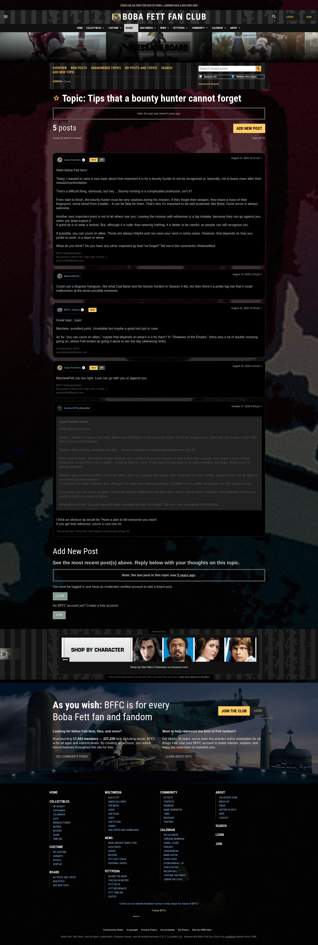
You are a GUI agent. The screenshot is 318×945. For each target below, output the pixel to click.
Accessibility (167, 929)
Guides (112, 851)
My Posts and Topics (141, 68)
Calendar (219, 27)
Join (309, 16)
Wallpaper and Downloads (123, 830)
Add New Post (249, 128)
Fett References (117, 888)
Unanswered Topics (106, 68)
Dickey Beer (170, 859)
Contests (169, 801)
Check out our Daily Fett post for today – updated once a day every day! (159, 5)
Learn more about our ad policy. (194, 677)
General (58, 81)
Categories (59, 810)
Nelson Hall (170, 871)
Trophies (168, 821)
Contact (224, 817)
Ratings (57, 826)
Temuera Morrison (174, 838)
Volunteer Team (228, 797)
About (235, 27)
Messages (169, 817)
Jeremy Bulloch (173, 879)
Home (80, 28)
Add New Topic (63, 72)
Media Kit (224, 801)
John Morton (171, 851)
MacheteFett (68, 276)
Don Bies (168, 847)
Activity (168, 797)
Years (56, 834)
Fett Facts (114, 884)
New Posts (79, 68)
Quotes (112, 896)
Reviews (57, 830)
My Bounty (59, 806)
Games (111, 826)
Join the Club (234, 710)
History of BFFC (227, 809)
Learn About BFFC (178, 757)
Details (57, 860)
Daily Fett (113, 797)
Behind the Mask (117, 876)
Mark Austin (170, 855)
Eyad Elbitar (171, 867)
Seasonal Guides (117, 863)
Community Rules (113, 929)
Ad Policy (183, 929)
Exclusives (114, 847)
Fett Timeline (115, 892)
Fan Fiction (114, 821)
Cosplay (57, 864)
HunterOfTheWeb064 (73, 408)
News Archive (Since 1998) (122, 843)
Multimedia (148, 27)
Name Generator (173, 809)
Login (289, 16)
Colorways (59, 814)
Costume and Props (175, 875)
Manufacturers (61, 822)
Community (200, 27)
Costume (115, 27)
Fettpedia (180, 27)
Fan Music (113, 805)
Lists (55, 818)
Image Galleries (117, 801)
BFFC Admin (70, 309)
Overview (60, 68)
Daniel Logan (171, 843)
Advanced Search (209, 84)
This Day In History (118, 880)
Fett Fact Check (117, 859)
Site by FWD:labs (202, 929)
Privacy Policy (149, 929)
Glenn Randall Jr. (174, 863)
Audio (111, 809)
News (165, 27)
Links (167, 813)
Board (131, 27)
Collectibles (95, 27)
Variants (58, 856)
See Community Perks (72, 757)
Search (166, 68)
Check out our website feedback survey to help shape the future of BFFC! (159, 903)
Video (111, 817)
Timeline (57, 838)
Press (222, 805)
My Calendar (171, 834)
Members (169, 805)
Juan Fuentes (71, 159)
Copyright (132, 929)
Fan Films (113, 813)
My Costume (59, 852)
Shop (222, 813)
